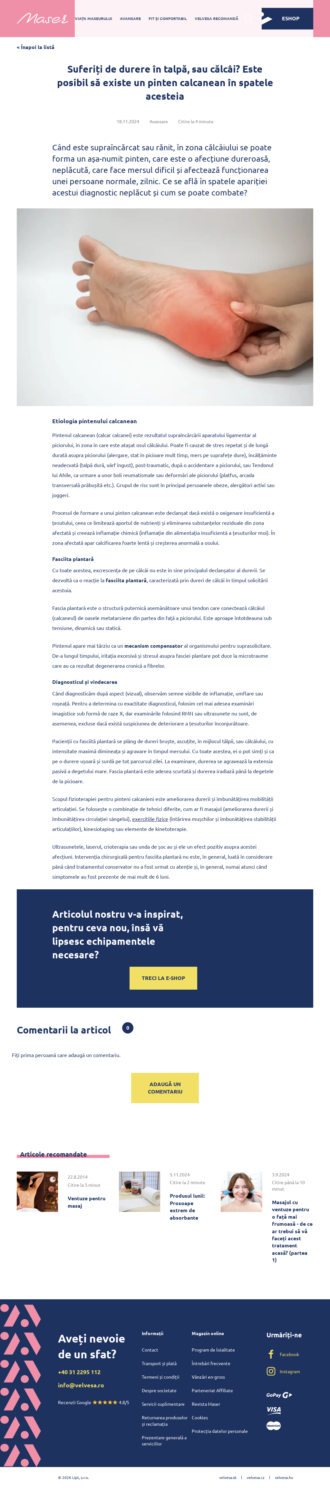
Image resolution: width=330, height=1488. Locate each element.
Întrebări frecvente (211, 1363)
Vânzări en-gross (208, 1377)
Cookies (200, 1417)
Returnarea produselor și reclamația (165, 1420)
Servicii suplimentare (163, 1404)
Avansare (130, 18)
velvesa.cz (256, 1477)
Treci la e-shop (163, 977)
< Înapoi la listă (35, 47)
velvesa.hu (284, 1477)
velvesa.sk (228, 1477)
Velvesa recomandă (216, 18)
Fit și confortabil (168, 18)
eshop (280, 18)
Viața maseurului (93, 18)
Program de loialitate (213, 1350)
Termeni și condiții (161, 1377)
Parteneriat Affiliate (212, 1390)
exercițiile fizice (150, 818)
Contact (150, 1350)
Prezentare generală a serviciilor (164, 1440)
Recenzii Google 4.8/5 (93, 1402)
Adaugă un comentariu (165, 1087)
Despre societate (159, 1390)
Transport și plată (159, 1363)
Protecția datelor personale (220, 1431)
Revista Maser (206, 1404)
